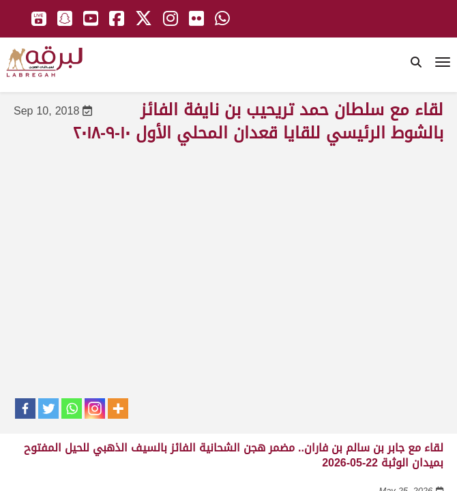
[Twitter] (48, 408)
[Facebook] (25, 408)
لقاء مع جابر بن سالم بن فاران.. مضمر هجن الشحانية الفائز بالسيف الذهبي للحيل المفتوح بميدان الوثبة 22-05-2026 (233, 455)
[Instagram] (95, 408)
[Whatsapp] (71, 408)
